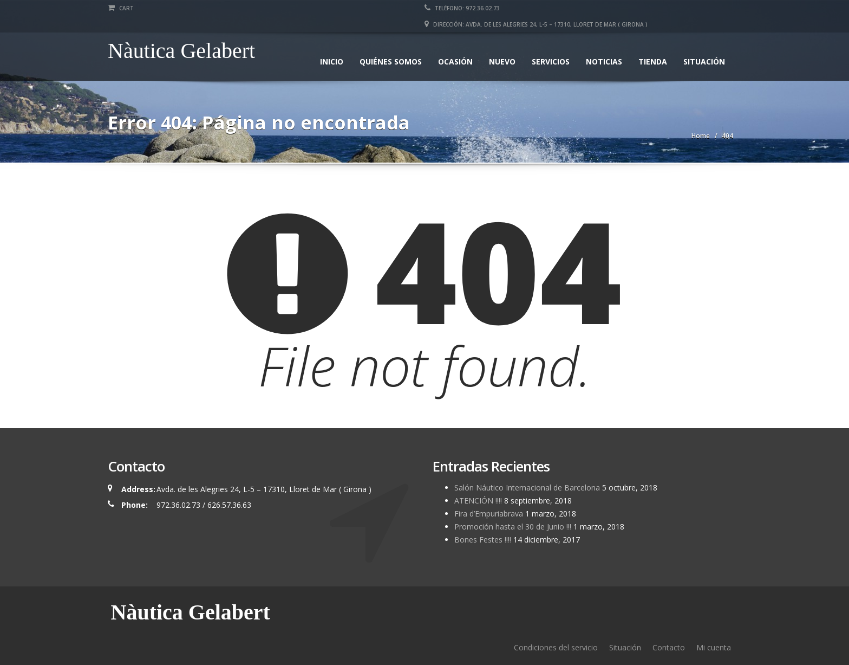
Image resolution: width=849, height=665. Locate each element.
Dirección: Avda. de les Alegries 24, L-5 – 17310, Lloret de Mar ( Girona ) (536, 24)
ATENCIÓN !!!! (478, 500)
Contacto (668, 647)
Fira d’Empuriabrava (488, 513)
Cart (121, 8)
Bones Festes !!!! (482, 539)
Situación (704, 61)
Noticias (604, 61)
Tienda (652, 61)
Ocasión (455, 61)
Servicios (551, 61)
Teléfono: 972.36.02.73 (462, 8)
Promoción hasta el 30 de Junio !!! (512, 526)
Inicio (331, 61)
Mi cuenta (713, 647)
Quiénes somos (391, 61)
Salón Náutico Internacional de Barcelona (527, 487)
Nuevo (502, 61)
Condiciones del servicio (556, 647)
